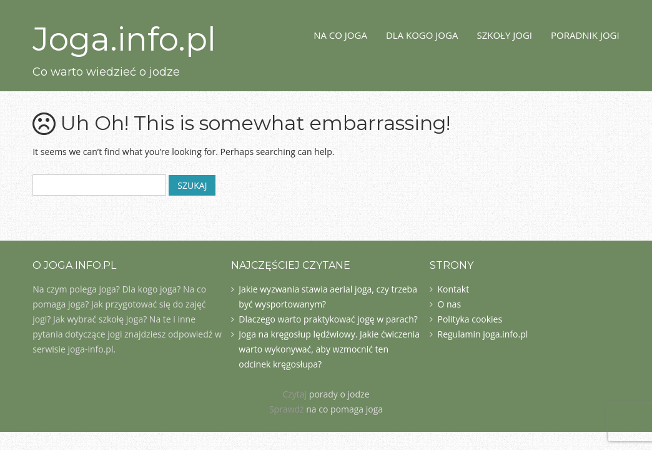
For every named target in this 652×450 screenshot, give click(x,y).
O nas (449, 304)
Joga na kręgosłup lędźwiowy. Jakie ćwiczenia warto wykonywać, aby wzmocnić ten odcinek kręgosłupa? (329, 349)
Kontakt (453, 289)
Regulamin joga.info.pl (482, 334)
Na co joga (340, 35)
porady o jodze (339, 394)
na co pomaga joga (344, 409)
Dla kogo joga (422, 35)
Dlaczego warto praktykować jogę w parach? (328, 319)
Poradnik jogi (585, 35)
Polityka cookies (469, 319)
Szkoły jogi (504, 35)
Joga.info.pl (124, 39)
